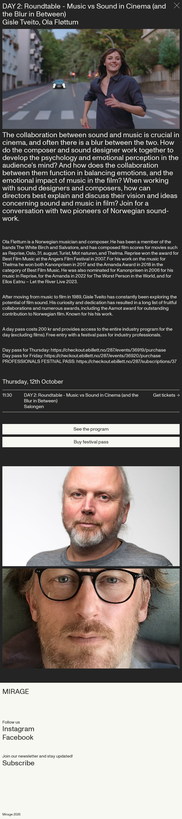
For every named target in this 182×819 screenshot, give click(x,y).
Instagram (18, 729)
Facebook (17, 737)
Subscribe (18, 763)
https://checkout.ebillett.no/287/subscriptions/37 (126, 361)
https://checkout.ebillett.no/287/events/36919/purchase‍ (108, 350)
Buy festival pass (91, 442)
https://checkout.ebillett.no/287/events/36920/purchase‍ (102, 356)
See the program (91, 429)
